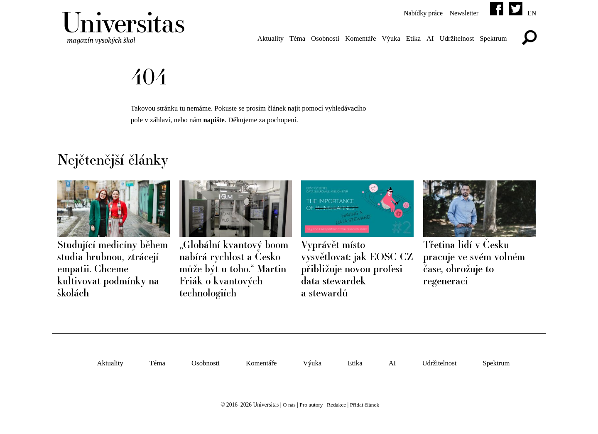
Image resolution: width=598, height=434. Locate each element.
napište (214, 120)
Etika (411, 38)
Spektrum (493, 38)
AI (429, 38)
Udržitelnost (456, 38)
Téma (295, 38)
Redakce (336, 405)
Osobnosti (322, 38)
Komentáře (358, 38)
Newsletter (462, 13)
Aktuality (267, 38)
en (532, 13)
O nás (288, 405)
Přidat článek (365, 405)
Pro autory (311, 405)
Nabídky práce (418, 13)
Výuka (389, 38)
